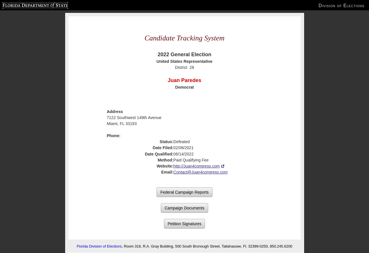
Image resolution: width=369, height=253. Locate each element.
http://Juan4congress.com (196, 166)
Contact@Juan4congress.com (200, 172)
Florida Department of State (24, 5)
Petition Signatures (185, 223)
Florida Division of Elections (99, 246)
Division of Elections (341, 5)
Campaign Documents (184, 208)
